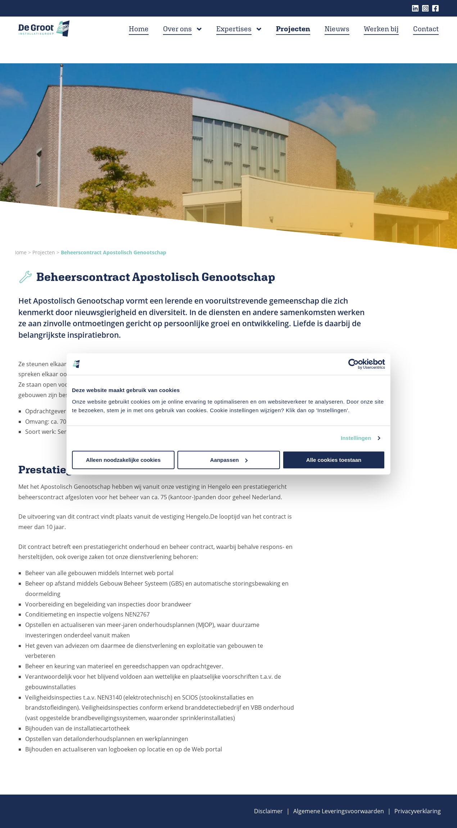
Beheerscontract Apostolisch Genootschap (113, 252)
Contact (426, 39)
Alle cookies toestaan (333, 460)
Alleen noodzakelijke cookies (123, 460)
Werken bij (381, 39)
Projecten (293, 39)
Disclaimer (268, 811)
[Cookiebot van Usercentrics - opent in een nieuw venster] (353, 364)
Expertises (234, 39)
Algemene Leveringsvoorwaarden (338, 811)
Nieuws (337, 39)
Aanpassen (229, 460)
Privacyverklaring (417, 811)
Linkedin (415, 8)
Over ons (177, 39)
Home (139, 39)
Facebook (435, 8)
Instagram (425, 8)
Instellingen (356, 438)
